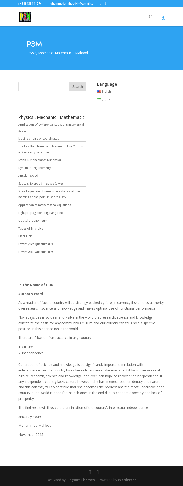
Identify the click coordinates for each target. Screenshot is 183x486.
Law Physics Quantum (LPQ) (36, 244)
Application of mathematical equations (44, 205)
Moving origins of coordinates (38, 138)
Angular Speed (28, 176)
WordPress (127, 479)
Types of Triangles (30, 228)
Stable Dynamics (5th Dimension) (40, 160)
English (104, 92)
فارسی (103, 99)
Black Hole (25, 236)
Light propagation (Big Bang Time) (41, 213)
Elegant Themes (80, 479)
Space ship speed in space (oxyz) (40, 183)
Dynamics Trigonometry (34, 168)
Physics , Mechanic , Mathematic (51, 117)
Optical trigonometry (32, 221)
